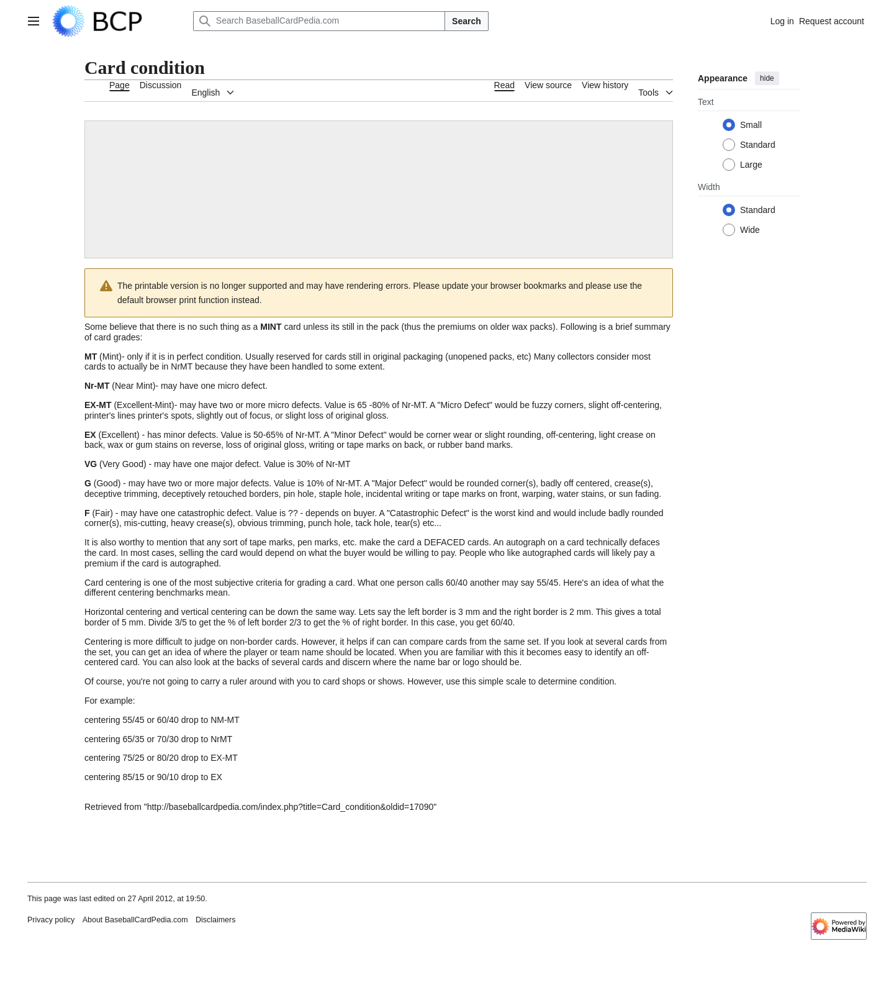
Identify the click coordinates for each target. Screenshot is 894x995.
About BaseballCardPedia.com (135, 919)
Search (466, 21)
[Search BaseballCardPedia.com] (319, 21)
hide (767, 78)
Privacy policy (50, 919)
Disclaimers (215, 919)
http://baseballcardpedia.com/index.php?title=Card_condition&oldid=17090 (290, 807)
